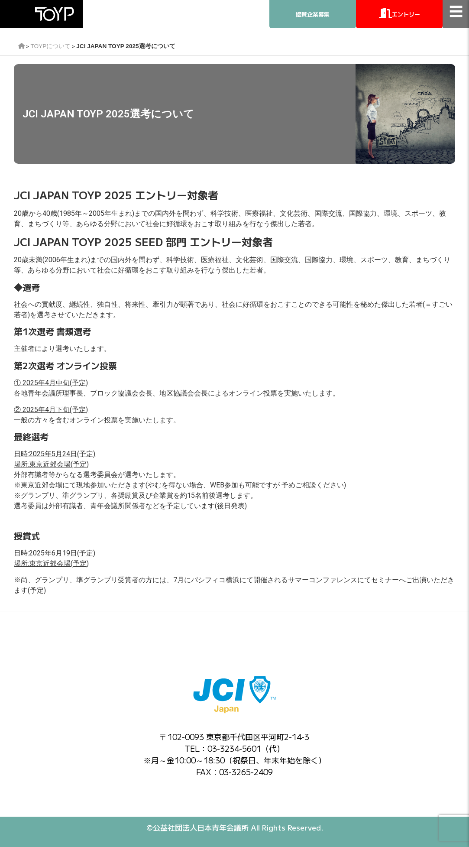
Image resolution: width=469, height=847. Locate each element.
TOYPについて (50, 46)
